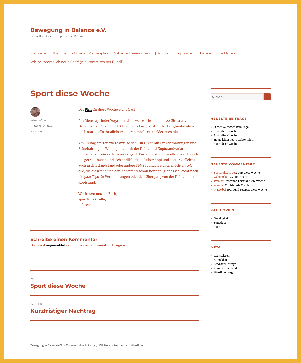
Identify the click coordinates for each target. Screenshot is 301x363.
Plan (88, 109)
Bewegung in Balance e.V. (68, 30)
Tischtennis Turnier (238, 185)
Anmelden (220, 260)
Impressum (185, 53)
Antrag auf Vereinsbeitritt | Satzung (142, 53)
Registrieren (222, 255)
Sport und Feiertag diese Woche (245, 181)
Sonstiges (36, 131)
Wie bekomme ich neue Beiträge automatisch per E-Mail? (77, 62)
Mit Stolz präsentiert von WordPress (122, 345)
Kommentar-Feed (225, 268)
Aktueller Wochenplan (90, 53)
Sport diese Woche (225, 131)
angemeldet (55, 245)
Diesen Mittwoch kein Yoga (231, 127)
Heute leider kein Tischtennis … (234, 139)
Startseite (38, 53)
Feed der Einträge (225, 264)
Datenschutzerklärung (218, 53)
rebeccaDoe (38, 120)
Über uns (59, 53)
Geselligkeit (221, 218)
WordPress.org (223, 272)
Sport (217, 227)
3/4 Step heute (238, 177)
